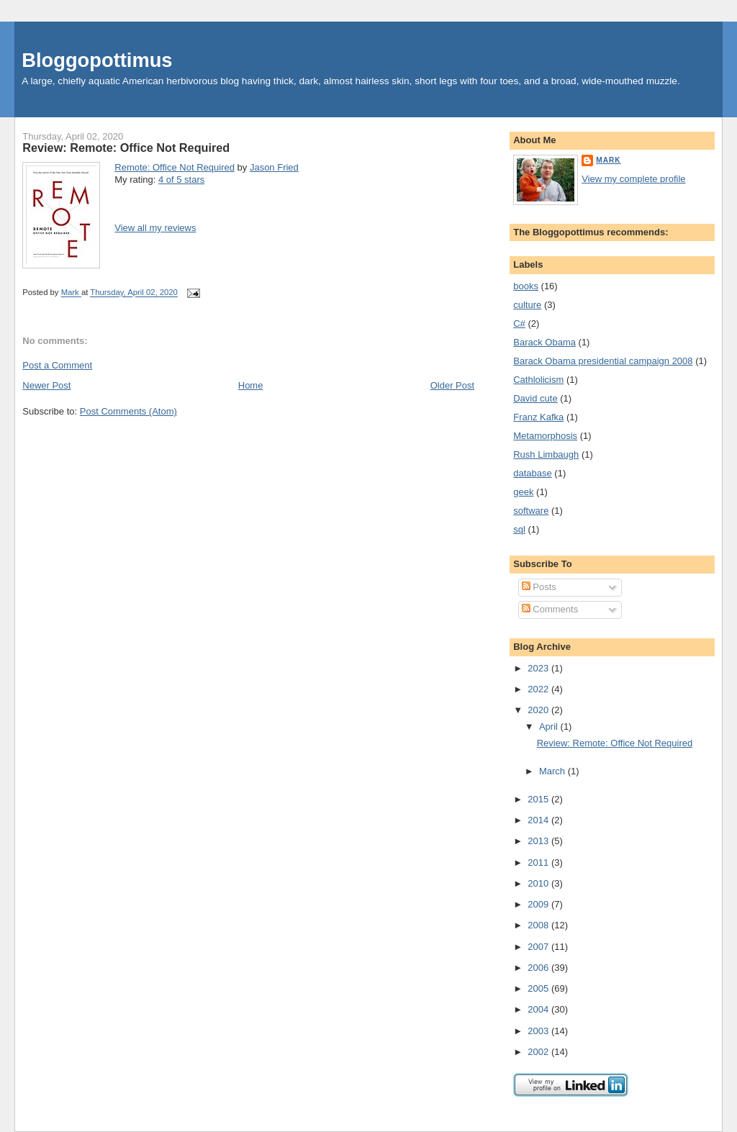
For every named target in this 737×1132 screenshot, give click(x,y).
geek (523, 491)
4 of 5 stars (181, 179)
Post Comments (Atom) (128, 411)
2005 (539, 988)
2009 (539, 904)
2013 (539, 841)
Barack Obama (544, 342)
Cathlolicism (538, 379)
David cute (535, 398)
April (550, 726)
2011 (539, 862)
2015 (539, 799)
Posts (539, 586)
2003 (539, 1030)
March (553, 771)
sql (519, 529)
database (532, 473)
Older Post (452, 385)
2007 (539, 946)
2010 (539, 883)
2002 (539, 1051)
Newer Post (46, 385)
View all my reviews (155, 227)
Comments (550, 609)
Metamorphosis (545, 435)
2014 (539, 820)
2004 (539, 1009)
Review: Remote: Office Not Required (615, 743)
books (525, 286)
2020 (539, 710)
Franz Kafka (538, 417)
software (530, 510)
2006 (539, 967)
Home (250, 385)
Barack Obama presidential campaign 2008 (602, 361)
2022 (539, 689)
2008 (539, 925)
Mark (608, 160)
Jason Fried (274, 167)
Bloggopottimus (97, 60)
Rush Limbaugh (546, 454)
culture (527, 304)
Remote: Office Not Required (174, 167)
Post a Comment (57, 365)
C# (519, 323)
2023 (539, 668)
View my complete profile (633, 178)
